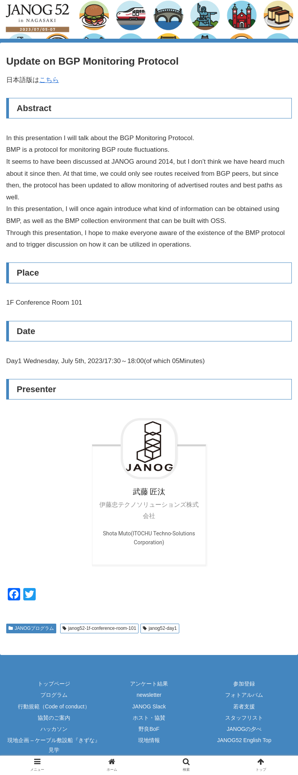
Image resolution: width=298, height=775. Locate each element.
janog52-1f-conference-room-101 (99, 628)
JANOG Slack (149, 706)
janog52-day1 (160, 628)
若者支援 (244, 706)
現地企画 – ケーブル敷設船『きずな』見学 (53, 745)
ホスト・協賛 (149, 718)
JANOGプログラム (31, 628)
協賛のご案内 (54, 718)
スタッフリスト (244, 718)
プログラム (54, 695)
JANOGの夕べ (244, 729)
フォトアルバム (244, 695)
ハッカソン (54, 729)
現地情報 (149, 740)
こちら (49, 80)
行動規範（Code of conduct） (54, 706)
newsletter (149, 695)
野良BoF (149, 729)
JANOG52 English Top (244, 740)
